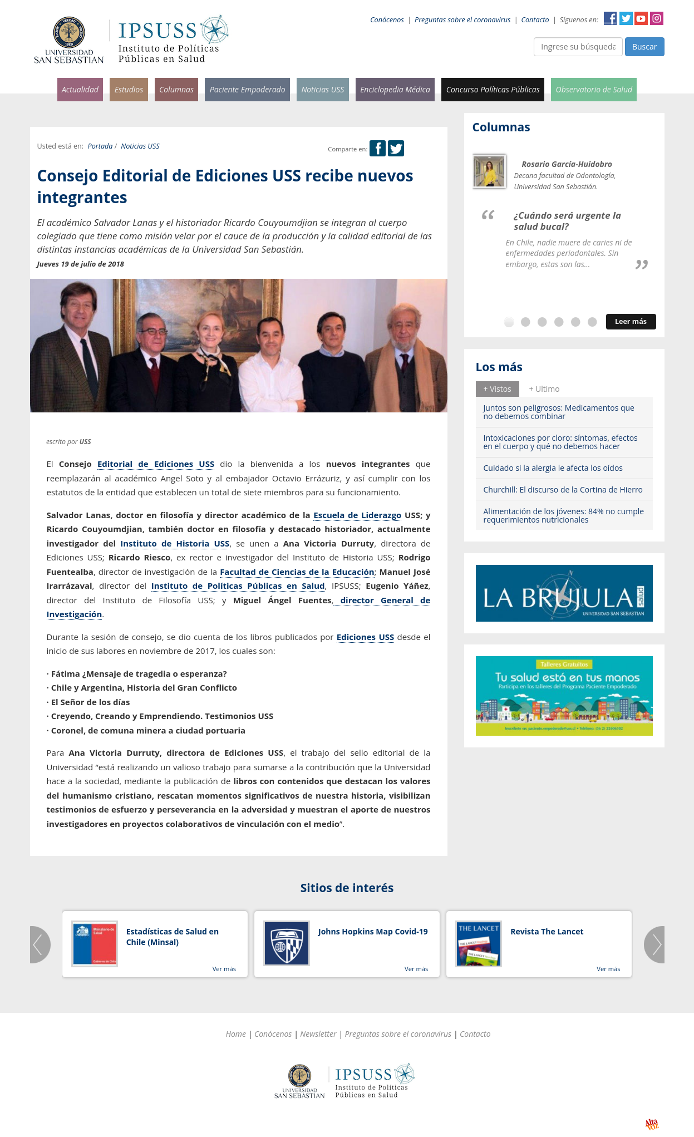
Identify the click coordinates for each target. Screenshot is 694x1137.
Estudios (129, 89)
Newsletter (318, 1033)
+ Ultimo (544, 388)
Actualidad (80, 89)
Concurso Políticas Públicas (493, 89)
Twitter (626, 18)
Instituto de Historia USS (174, 543)
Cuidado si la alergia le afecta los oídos (553, 467)
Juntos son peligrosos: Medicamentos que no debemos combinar (559, 411)
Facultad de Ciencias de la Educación (297, 571)
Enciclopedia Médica (395, 89)
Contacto (535, 19)
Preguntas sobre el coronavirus (462, 19)
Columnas (176, 89)
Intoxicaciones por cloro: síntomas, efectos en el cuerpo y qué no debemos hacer (561, 441)
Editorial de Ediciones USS (155, 463)
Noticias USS (322, 89)
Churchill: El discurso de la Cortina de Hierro (563, 489)
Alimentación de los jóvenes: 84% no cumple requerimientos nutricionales (564, 515)
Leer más (631, 321)
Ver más (224, 968)
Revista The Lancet (546, 931)
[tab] (497, 389)
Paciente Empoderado (248, 89)
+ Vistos (497, 388)
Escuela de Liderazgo (357, 514)
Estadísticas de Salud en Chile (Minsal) (172, 937)
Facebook (610, 18)
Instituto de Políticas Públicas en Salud (238, 585)
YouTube (641, 18)
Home (235, 1033)
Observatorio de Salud (594, 89)
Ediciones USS (365, 636)
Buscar (644, 46)
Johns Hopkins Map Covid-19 (373, 931)
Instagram (656, 18)
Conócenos (387, 19)
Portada (100, 146)
